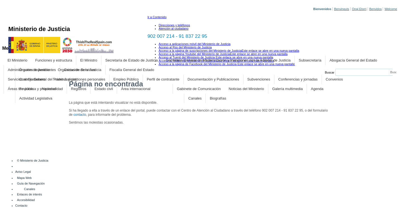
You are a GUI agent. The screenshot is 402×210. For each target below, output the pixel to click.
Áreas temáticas (21, 89)
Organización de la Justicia (79, 70)
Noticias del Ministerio (246, 89)
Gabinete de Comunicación (199, 89)
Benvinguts (341, 9)
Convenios (334, 79)
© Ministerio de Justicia (32, 160)
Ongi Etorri (359, 9)
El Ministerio (17, 60)
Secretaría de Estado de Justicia (131, 60)
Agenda (317, 89)
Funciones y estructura (53, 60)
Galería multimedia (287, 89)
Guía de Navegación (31, 183)
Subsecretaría (310, 60)
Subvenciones (258, 79)
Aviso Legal (23, 171)
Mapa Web (24, 178)
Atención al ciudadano (173, 28)
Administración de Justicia (29, 70)
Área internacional (135, 89)
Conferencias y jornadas (298, 79)
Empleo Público (126, 79)
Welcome (390, 9)
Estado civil (103, 89)
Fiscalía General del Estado (131, 70)
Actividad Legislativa (35, 98)
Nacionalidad (52, 89)
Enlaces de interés (29, 194)
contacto (79, 115)
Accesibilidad (26, 200)
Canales (195, 98)
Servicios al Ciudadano (26, 79)
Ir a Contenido (156, 17)
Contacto (21, 205)
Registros (78, 89)
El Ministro (88, 60)
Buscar (329, 72)
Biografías (218, 98)
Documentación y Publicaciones (213, 79)
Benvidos (375, 9)
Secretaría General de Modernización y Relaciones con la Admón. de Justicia (228, 60)
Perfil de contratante (163, 79)
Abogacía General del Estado (353, 60)
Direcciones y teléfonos (174, 25)
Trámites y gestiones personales (79, 79)
